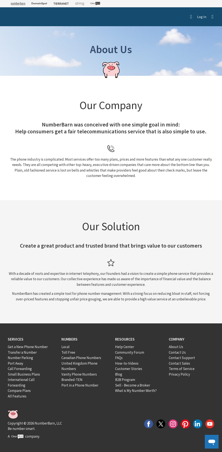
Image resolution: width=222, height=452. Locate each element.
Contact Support (182, 357)
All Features (17, 396)
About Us (176, 346)
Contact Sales (179, 363)
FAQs (119, 357)
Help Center (124, 346)
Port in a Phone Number (79, 385)
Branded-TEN (71, 379)
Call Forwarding (20, 368)
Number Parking (20, 357)
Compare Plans (19, 390)
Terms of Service (182, 368)
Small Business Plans (24, 374)
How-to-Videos (126, 363)
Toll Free (68, 352)
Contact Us (177, 352)
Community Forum (129, 352)
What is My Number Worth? (136, 390)
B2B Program (125, 379)
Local (65, 346)
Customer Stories (128, 368)
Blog (118, 374)
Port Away (15, 363)
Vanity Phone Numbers (79, 374)
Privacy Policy (179, 374)
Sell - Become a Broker (132, 385)
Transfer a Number (22, 352)
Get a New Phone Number (28, 346)
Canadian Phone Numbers (81, 357)
